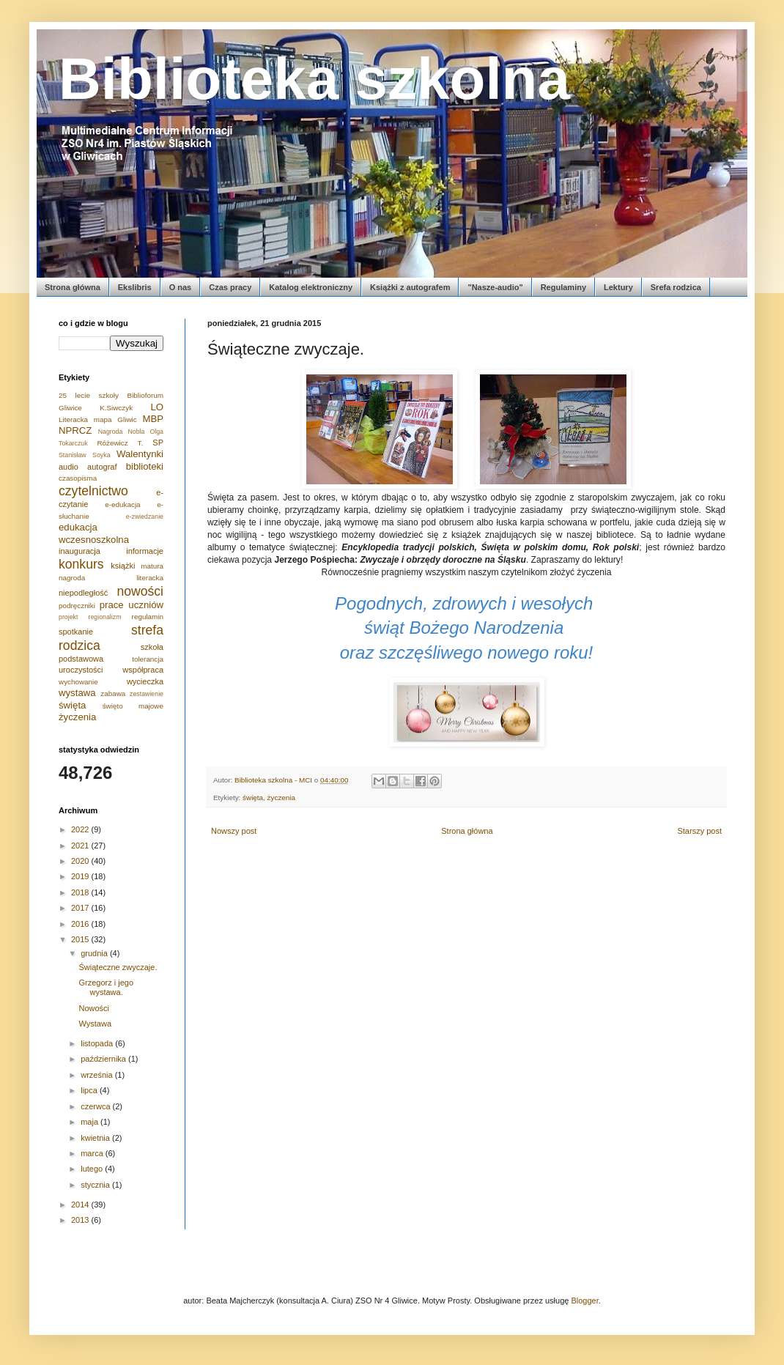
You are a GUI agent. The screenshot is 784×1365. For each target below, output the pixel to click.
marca (93, 1153)
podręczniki (77, 606)
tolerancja (147, 659)
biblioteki (144, 466)
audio (68, 466)
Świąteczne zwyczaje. (117, 967)
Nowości (93, 1008)
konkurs (81, 564)
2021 (81, 845)
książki (123, 565)
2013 (81, 1220)
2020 (81, 861)
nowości (140, 591)
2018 (81, 892)
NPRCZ (75, 430)
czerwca (96, 1106)
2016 (81, 924)
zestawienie (146, 694)
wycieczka (145, 681)
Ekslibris (135, 287)
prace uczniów (131, 604)
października (104, 1058)
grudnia (95, 953)
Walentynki (140, 453)
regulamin (147, 617)
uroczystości (81, 669)
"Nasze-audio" (494, 287)
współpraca (142, 669)
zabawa (112, 693)
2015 (81, 939)
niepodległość (83, 592)
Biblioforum (145, 395)
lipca (90, 1090)
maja (90, 1121)
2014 (81, 1204)
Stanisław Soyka (85, 455)
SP (157, 442)
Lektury (618, 287)
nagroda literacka (111, 578)
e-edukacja (122, 504)
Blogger (584, 1300)
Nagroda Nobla (121, 431)
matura (152, 566)
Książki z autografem (410, 287)
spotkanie (76, 631)
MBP (152, 418)
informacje (144, 551)
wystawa (77, 692)
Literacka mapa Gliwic (98, 419)
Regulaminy (563, 287)
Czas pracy (230, 287)
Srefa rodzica (676, 287)
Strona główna (72, 287)
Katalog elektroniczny (310, 287)
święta (253, 798)
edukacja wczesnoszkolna (94, 533)
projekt (68, 617)
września (97, 1074)
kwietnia (96, 1137)
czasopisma (78, 478)
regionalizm (105, 617)
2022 (81, 829)
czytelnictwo (93, 491)
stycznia (96, 1184)
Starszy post (699, 830)
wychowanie (78, 682)
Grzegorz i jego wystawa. (105, 987)
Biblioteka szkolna (314, 78)
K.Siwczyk (116, 408)
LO (156, 407)
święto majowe (133, 706)
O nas (180, 287)
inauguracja (79, 551)
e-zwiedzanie (144, 516)
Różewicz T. (120, 443)
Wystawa (94, 1023)
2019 (81, 876)
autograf (102, 466)
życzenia (281, 798)
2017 (81, 907)
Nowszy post (233, 830)
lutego (93, 1168)
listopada (98, 1043)
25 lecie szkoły (89, 395)
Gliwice (70, 408)
